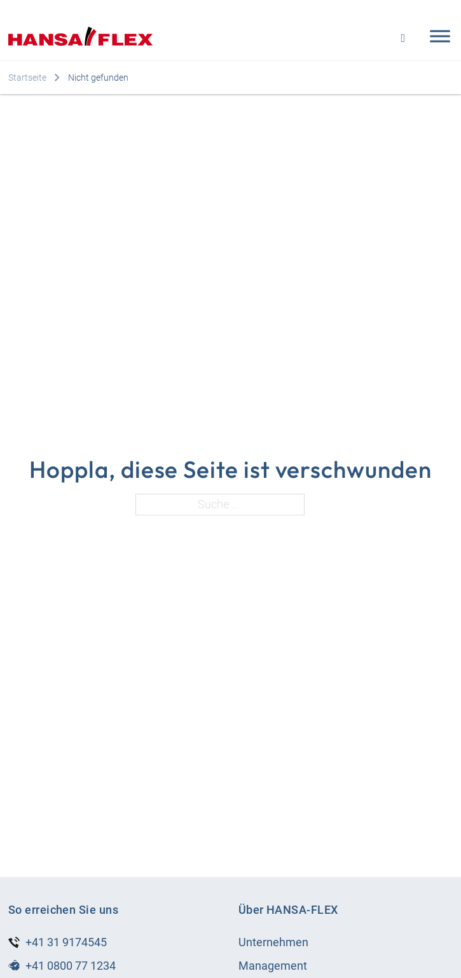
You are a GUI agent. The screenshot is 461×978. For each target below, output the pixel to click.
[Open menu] (437, 36)
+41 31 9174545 (66, 942)
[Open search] (402, 36)
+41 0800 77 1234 (70, 965)
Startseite (27, 77)
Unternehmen (273, 942)
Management (272, 965)
